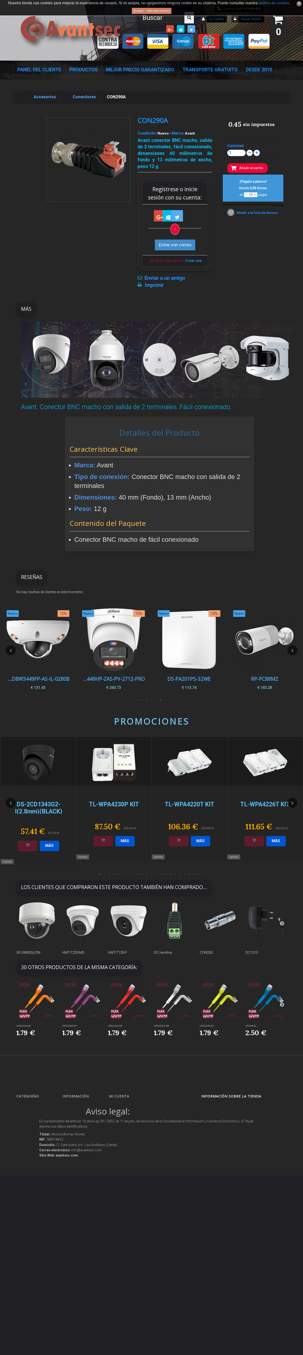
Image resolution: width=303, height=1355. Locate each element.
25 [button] (208, 874)
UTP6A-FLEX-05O (23, 1026)
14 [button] (156, 874)
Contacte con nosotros (81, 1131)
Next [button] (292, 650)
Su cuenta (216, 19)
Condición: (147, 133)
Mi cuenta (119, 1096)
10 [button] (137, 874)
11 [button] (142, 874)
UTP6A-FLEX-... (251, 1026)
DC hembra (163, 952)
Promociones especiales (83, 1106)
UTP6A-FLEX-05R (115, 1026)
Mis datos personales (128, 1140)
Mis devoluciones (125, 1114)
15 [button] (161, 874)
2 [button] (161, 700)
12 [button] (146, 874)
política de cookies (274, 3)
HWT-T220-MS (73, 952)
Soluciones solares (33, 1195)
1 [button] (165, 700)
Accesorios (28, 1218)
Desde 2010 (259, 69)
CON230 (206, 952)
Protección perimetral (35, 1186)
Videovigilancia (31, 1114)
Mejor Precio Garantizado (140, 69)
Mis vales (120, 1148)
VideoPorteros (30, 1169)
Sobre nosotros (77, 1148)
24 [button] (203, 874)
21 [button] (189, 874)
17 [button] (170, 874)
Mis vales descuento (127, 1123)
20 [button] (184, 874)
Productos (83, 69)
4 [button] (151, 700)
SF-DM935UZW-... (30, 952)
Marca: (178, 133)
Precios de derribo (79, 1156)
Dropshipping (76, 1188)
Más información (158, 11)
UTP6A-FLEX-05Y (207, 1026)
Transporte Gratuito (210, 69)
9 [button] (132, 874)
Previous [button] (11, 650)
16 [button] (165, 874)
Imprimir (154, 285)
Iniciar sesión (250, 19)
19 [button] (180, 874)
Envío (70, 1165)
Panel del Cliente (39, 69)
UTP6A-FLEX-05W (161, 1026)
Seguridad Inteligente (35, 1106)
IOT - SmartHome (32, 1226)
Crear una (193, 260)
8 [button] (127, 874)
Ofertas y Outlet (31, 1243)
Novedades (74, 1114)
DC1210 (251, 952)
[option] (264, 650)
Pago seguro (75, 1140)
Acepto (139, 11)
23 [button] (198, 874)
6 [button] (142, 700)
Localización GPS (32, 1146)
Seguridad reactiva (34, 1178)
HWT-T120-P (117, 952)
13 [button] (151, 874)
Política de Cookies (79, 1211)
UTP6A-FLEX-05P (69, 1026)
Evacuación (28, 1281)
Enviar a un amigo (165, 278)
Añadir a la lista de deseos (257, 213)
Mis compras (122, 1106)
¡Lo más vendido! (78, 1123)
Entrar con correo (175, 244)
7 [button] (137, 700)
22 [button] (194, 874)
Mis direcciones (124, 1131)
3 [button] (156, 700)
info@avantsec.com (228, 1130)
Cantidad (235, 145)
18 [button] (175, 874)
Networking (28, 1138)
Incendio (26, 1235)
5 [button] (146, 700)
